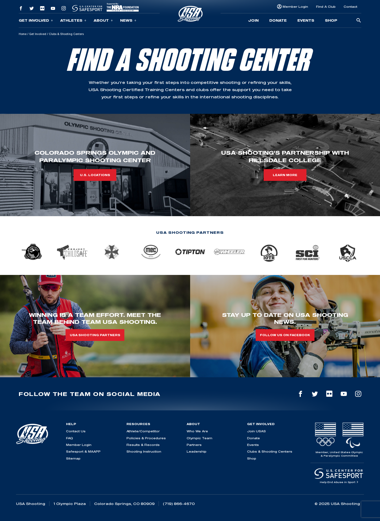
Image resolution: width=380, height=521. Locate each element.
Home (22, 34)
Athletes (73, 20)
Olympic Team (199, 438)
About (103, 20)
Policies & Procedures (146, 438)
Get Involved (36, 20)
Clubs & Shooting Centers (269, 451)
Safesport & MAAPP (83, 451)
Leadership (196, 451)
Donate (278, 20)
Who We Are (197, 431)
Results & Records (143, 444)
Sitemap (73, 458)
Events (305, 20)
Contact (350, 6)
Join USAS (256, 431)
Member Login (295, 7)
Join (253, 20)
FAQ (69, 438)
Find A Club (326, 6)
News (128, 20)
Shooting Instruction (143, 451)
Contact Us (76, 431)
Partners (194, 444)
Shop (331, 20)
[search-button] (358, 21)
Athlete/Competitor (143, 431)
